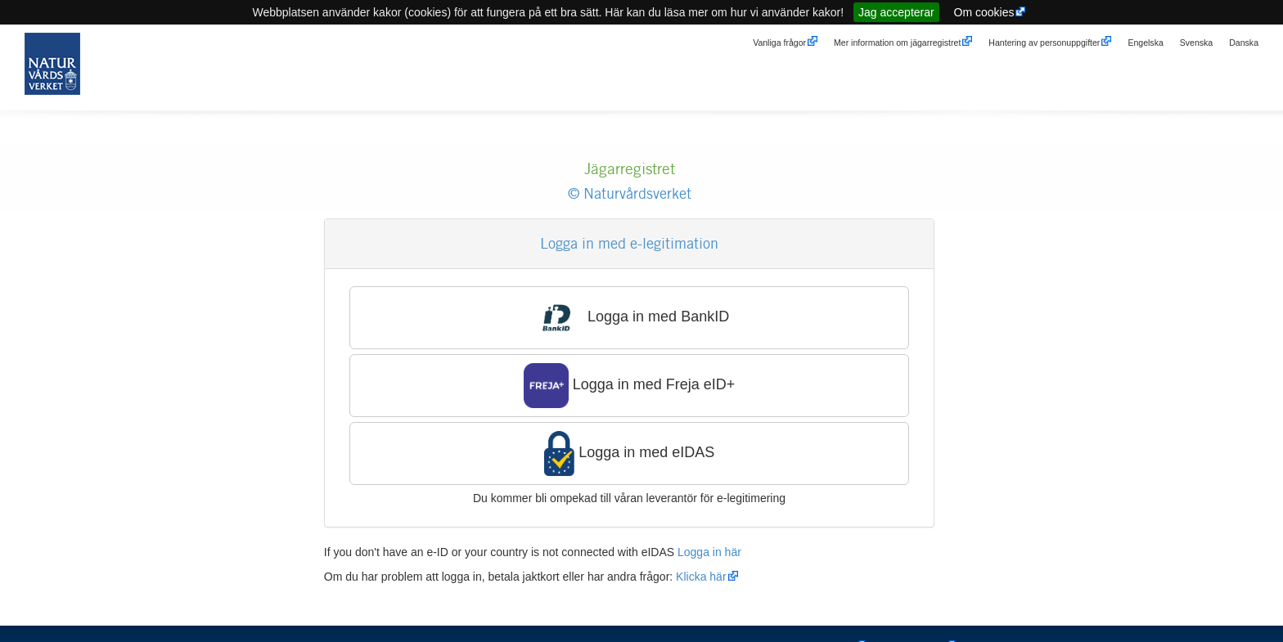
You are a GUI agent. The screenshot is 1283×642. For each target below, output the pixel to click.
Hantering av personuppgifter (1044, 42)
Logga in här (709, 552)
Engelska (1145, 42)
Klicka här (701, 576)
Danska (1243, 42)
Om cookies (984, 12)
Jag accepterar (896, 12)
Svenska (1196, 42)
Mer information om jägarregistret (897, 42)
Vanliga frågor (779, 42)
